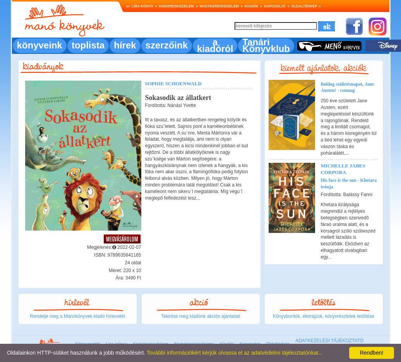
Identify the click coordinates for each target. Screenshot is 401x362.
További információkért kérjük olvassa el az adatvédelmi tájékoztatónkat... (235, 353)
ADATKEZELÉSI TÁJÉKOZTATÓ (329, 340)
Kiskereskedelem (176, 6)
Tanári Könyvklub (266, 45)
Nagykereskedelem (219, 6)
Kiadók (252, 6)
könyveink (39, 45)
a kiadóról (215, 45)
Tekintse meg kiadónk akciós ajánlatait (200, 316)
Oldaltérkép (304, 6)
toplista (88, 45)
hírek (125, 45)
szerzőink (167, 45)
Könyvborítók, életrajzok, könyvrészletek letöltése (323, 316)
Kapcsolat (274, 6)
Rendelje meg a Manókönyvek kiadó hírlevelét (77, 316)
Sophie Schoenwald (173, 83)
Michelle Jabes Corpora (343, 169)
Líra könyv (142, 6)
